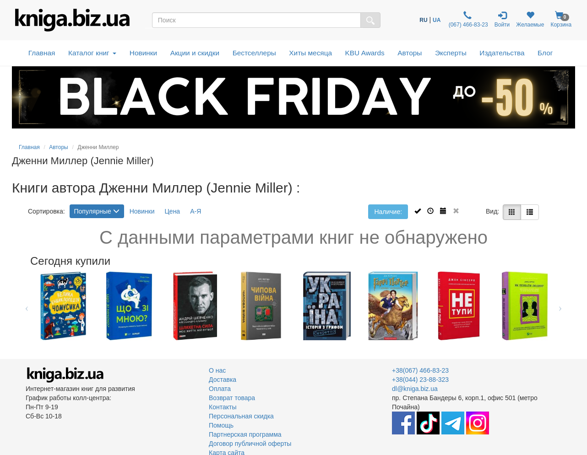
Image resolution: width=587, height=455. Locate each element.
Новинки (143, 53)
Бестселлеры (254, 53)
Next (560, 306)
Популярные (97, 211)
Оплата (220, 388)
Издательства (501, 53)
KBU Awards (365, 53)
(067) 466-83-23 (467, 19)
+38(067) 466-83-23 (420, 370)
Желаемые (530, 19)
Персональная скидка (241, 416)
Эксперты (451, 53)
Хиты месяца (310, 53)
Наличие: (388, 211)
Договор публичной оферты (250, 443)
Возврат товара (232, 397)
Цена (172, 211)
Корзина (560, 19)
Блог (545, 53)
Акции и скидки (195, 53)
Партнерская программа (245, 434)
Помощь (221, 425)
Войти (502, 19)
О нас (217, 370)
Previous (27, 306)
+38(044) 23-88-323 (420, 379)
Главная (41, 53)
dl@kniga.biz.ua (415, 388)
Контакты (222, 407)
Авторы (409, 53)
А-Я (195, 211)
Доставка (222, 379)
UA (436, 20)
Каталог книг (92, 53)
